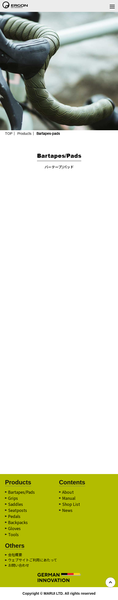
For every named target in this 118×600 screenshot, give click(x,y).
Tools (13, 534)
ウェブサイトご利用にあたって (32, 559)
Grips (13, 498)
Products (24, 134)
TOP (8, 134)
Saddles (15, 504)
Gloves (14, 528)
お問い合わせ (18, 565)
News (67, 510)
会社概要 (15, 554)
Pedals (14, 516)
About (68, 492)
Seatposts (17, 510)
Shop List (71, 504)
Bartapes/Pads (21, 492)
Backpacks (18, 522)
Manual (68, 498)
